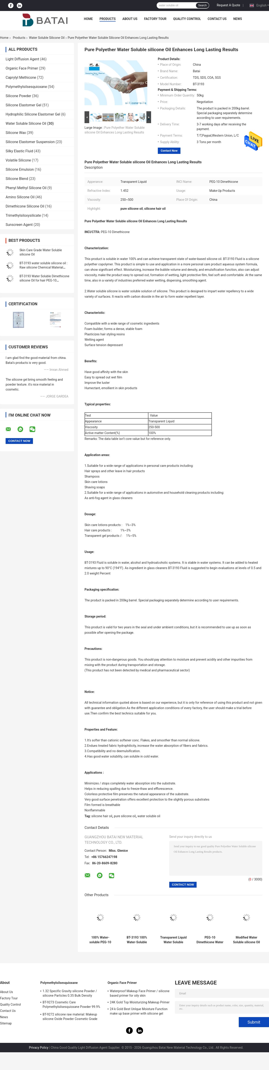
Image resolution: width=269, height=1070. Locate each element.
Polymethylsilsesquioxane (26, 87)
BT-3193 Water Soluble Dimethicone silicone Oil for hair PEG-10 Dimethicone (44, 280)
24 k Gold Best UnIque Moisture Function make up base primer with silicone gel (138, 1011)
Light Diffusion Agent (22, 59)
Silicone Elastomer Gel (23, 105)
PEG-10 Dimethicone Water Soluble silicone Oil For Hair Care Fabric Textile (209, 940)
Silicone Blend (17, 179)
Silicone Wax (16, 133)
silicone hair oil (101, 816)
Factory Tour (155, 19)
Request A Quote (228, 5)
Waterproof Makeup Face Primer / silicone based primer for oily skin (139, 993)
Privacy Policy (38, 1047)
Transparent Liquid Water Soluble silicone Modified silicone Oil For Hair (173, 940)
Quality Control (187, 19)
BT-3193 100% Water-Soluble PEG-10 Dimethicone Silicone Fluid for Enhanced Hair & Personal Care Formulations (137, 940)
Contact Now (169, 150)
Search (202, 5)
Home (88, 19)
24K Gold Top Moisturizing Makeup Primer (139, 1002)
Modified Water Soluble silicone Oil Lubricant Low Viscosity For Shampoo (246, 940)
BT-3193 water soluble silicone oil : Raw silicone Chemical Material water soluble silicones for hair (43, 267)
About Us (129, 19)
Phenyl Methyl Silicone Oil (26, 188)
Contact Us (217, 19)
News (237, 19)
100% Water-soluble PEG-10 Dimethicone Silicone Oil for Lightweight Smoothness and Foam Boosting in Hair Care (100, 940)
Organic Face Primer (22, 68)
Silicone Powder (18, 96)
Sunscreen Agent (19, 225)
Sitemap (6, 1023)
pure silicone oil (125, 816)
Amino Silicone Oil (20, 197)
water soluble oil (148, 816)
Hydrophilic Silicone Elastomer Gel (33, 114)
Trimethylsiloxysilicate (23, 215)
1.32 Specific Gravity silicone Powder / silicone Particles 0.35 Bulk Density (70, 993)
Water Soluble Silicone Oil (47, 37)
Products (108, 19)
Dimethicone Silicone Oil (25, 206)
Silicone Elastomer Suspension (30, 142)
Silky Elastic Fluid (19, 151)
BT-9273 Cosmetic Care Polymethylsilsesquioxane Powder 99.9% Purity (71, 1005)
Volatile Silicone (18, 160)
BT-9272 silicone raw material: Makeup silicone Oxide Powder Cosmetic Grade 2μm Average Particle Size (70, 1017)
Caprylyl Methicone (21, 77)
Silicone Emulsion (20, 169)
